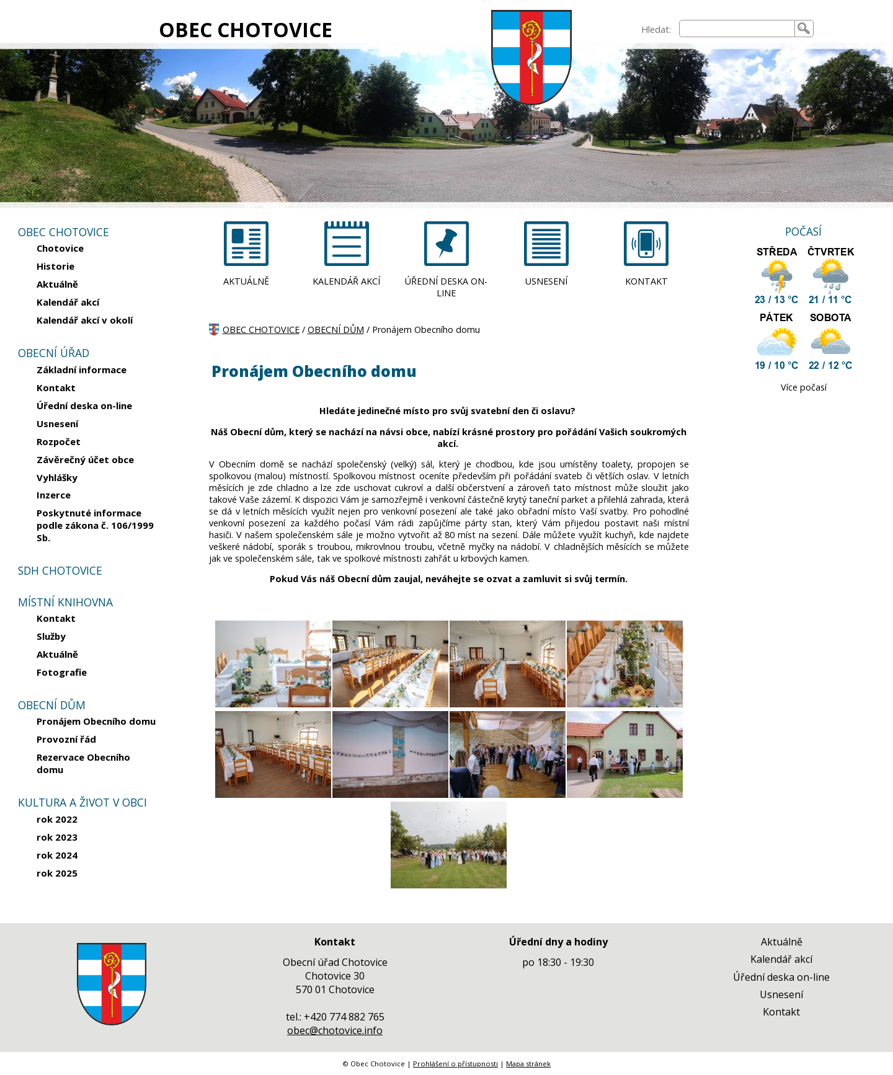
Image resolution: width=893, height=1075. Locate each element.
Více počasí (804, 387)
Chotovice (60, 248)
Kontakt (56, 387)
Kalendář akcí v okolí (85, 320)
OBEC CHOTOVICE (245, 29)
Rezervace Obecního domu (83, 763)
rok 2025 (57, 873)
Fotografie (62, 672)
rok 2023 (57, 837)
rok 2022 (57, 819)
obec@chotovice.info (335, 1030)
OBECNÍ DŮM (336, 329)
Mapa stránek (528, 1063)
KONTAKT (646, 281)
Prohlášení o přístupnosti (455, 1063)
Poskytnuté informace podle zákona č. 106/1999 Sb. (95, 525)
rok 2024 (57, 855)
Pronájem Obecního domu (96, 721)
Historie (55, 266)
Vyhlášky (57, 477)
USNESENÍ (546, 281)
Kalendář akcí (68, 302)
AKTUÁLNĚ (246, 281)
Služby (51, 636)
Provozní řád (66, 739)
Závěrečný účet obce (85, 459)
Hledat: (656, 29)
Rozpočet (59, 441)
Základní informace (82, 369)
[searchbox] (737, 28)
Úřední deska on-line (84, 405)
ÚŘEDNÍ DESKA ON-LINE (446, 287)
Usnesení (57, 423)
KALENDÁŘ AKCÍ (346, 281)
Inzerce (54, 495)
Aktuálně (57, 284)
